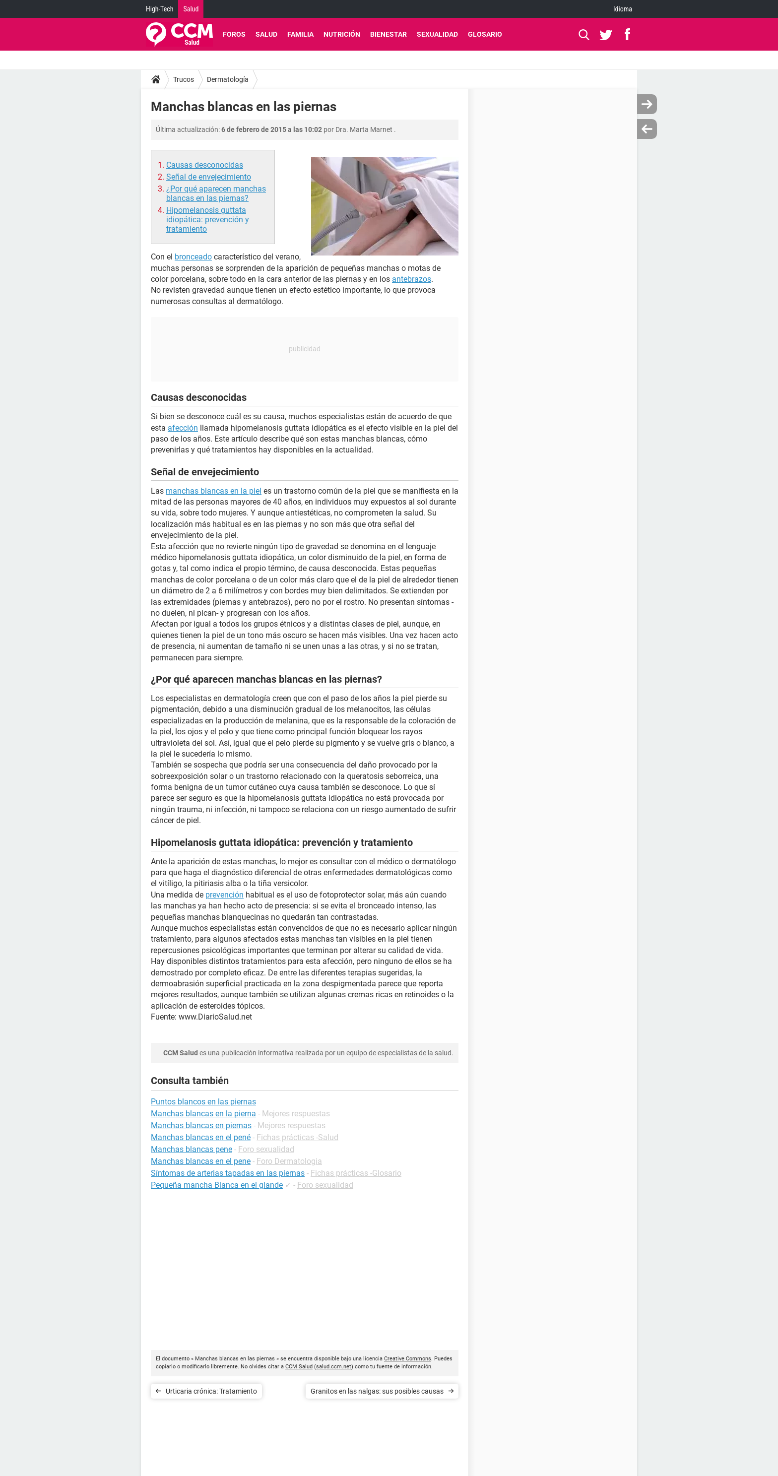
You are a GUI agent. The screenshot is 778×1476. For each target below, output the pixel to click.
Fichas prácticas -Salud (297, 1137)
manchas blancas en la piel (213, 491)
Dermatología (228, 79)
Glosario (485, 34)
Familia (300, 34)
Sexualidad (437, 34)
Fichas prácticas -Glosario (356, 1173)
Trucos (183, 79)
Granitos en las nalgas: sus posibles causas (377, 1391)
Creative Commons (407, 1358)
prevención (224, 894)
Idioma (622, 9)
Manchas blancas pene (191, 1149)
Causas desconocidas (204, 165)
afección (183, 428)
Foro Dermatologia (289, 1161)
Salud (190, 9)
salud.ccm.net (333, 1366)
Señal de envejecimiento (208, 177)
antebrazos (411, 279)
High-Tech (159, 9)
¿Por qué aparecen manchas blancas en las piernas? (216, 193)
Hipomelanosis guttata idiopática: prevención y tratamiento (207, 219)
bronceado (193, 256)
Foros (234, 34)
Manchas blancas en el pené (201, 1137)
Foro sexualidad (266, 1149)
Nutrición (342, 34)
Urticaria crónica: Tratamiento (211, 1391)
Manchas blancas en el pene (201, 1161)
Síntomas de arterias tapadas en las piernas (228, 1173)
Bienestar (388, 34)
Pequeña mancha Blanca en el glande (217, 1185)
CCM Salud (299, 1366)
